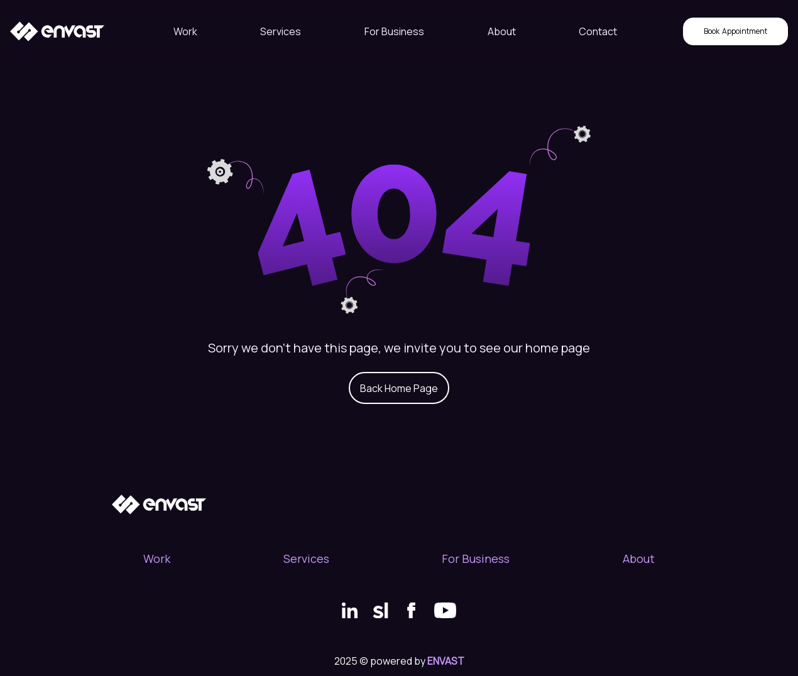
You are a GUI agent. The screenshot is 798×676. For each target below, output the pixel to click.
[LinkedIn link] (350, 610)
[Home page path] (57, 31)
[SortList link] (380, 610)
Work (185, 31)
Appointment (735, 31)
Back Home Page (399, 388)
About (502, 31)
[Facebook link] (411, 610)
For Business (394, 31)
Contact (598, 31)
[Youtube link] (445, 610)
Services (280, 31)
